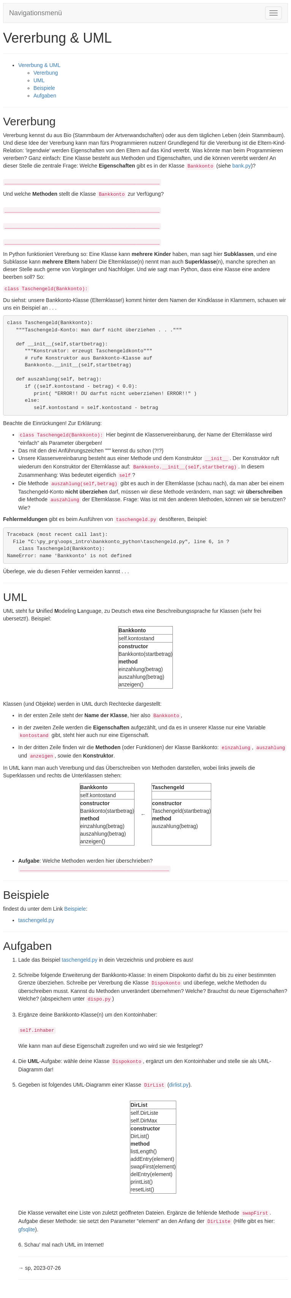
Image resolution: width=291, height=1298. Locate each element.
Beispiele (44, 88)
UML (39, 80)
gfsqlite (26, 1229)
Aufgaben (44, 96)
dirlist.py (178, 1085)
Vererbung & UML (39, 65)
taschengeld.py (36, 920)
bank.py (241, 166)
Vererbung (45, 73)
